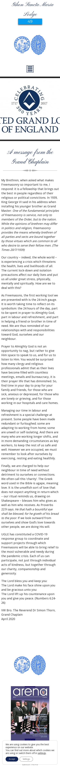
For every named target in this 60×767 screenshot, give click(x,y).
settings (42, 753)
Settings (26, 759)
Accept (12, 759)
